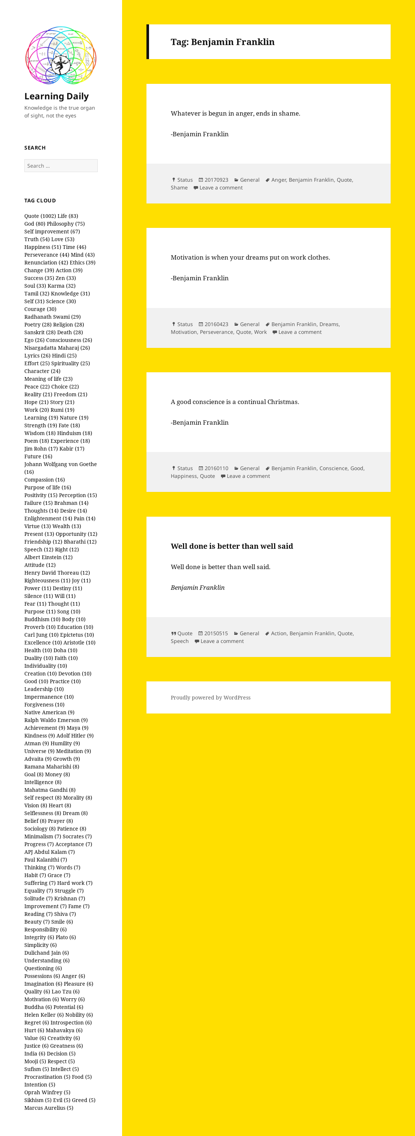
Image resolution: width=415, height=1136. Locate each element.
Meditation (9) (73, 751)
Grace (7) (59, 875)
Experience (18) (70, 440)
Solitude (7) (38, 898)
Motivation (184, 331)
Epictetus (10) (77, 634)
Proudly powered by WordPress (210, 697)
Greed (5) (84, 1100)
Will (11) (65, 595)
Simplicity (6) (40, 944)
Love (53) (63, 239)
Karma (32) (62, 285)
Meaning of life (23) (48, 378)
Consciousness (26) (69, 339)
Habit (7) (35, 875)
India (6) (34, 1053)
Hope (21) (36, 402)
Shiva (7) (65, 913)
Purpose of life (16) (47, 487)
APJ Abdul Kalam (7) (49, 851)
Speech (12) (38, 549)
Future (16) (38, 456)
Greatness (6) (66, 1045)
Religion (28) (68, 324)
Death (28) (70, 332)
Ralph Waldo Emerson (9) (56, 719)
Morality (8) (77, 797)
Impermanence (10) (49, 696)
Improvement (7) (45, 906)
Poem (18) (36, 440)
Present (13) (39, 533)
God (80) (34, 223)
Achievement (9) (44, 727)
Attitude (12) (40, 564)
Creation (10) (40, 673)
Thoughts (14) (41, 510)
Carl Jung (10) (41, 634)
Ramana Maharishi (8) (51, 766)
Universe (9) (39, 751)
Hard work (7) (75, 882)
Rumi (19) (63, 409)
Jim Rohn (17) (41, 448)
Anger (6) (73, 975)
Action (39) (69, 270)
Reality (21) (38, 394)
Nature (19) (74, 417)
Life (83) (68, 215)
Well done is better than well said (232, 546)
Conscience (333, 468)
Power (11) (37, 588)
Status (185, 179)
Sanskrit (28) (40, 332)
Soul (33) (35, 285)
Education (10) (75, 626)
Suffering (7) (40, 882)
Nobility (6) (79, 1014)
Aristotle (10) (79, 642)
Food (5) (82, 1076)
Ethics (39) (83, 262)
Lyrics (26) (37, 355)
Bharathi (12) (80, 541)
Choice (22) (65, 386)
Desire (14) (73, 510)
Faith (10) (66, 657)
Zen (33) (66, 277)
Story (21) (62, 402)
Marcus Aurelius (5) (48, 1107)
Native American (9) (49, 712)
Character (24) (42, 370)
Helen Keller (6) (44, 1014)
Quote (344, 179)
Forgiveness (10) (44, 704)
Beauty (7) (37, 921)
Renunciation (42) (46, 262)
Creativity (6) (64, 1037)
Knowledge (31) (70, 293)
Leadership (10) (44, 688)
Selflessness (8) (42, 813)
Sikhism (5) (38, 1100)
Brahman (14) (71, 502)
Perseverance (216, 331)
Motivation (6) (41, 999)
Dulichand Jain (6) (46, 952)
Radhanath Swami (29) (52, 316)
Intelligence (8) (43, 782)
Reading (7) (38, 913)
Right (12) (67, 549)
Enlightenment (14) (48, 518)
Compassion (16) (44, 479)
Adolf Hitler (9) (75, 735)
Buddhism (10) (42, 619)
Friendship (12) (43, 541)
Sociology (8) (40, 828)
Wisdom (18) (40, 433)
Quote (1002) (40, 215)
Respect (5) (61, 1061)
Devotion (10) (74, 673)
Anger (279, 179)
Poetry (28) (38, 324)
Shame (179, 187)
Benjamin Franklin (311, 179)
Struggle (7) (69, 890)
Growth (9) (66, 758)
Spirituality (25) (70, 363)
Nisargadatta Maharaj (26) (57, 347)
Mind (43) (83, 254)
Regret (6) (36, 1022)
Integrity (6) (39, 937)
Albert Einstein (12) (48, 557)
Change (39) (39, 270)
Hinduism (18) (74, 433)
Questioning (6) (43, 968)
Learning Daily (56, 96)
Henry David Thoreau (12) (57, 572)
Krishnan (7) (69, 898)
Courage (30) (40, 308)
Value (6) (35, 1037)
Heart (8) (60, 805)
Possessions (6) (42, 975)
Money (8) (57, 774)
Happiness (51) (42, 246)
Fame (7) (79, 906)
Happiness (184, 475)
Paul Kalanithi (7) (45, 859)
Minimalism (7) (42, 836)
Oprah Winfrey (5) (47, 1092)
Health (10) (38, 650)
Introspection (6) (71, 1022)
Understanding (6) (47, 960)
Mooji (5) (35, 1061)
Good (356, 468)
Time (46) (74, 246)
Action (279, 633)
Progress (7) (39, 844)
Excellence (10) (43, 642)
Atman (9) (36, 743)
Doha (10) (65, 650)
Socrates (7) (77, 836)
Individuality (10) (45, 665)
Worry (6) (72, 999)
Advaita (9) (38, 758)
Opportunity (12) (76, 533)
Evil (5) (61, 1100)
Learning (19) (41, 417)
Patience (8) (71, 828)
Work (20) (36, 409)
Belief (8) (35, 820)
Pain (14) (85, 518)
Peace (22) (37, 386)
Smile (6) (62, 921)
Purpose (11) (40, 611)
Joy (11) (81, 580)
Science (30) (61, 301)
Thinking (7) (39, 867)
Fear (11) (35, 603)
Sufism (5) (36, 1068)
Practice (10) (65, 681)
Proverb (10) (40, 626)
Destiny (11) (67, 588)
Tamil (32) (36, 293)
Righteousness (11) (47, 580)
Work (260, 331)
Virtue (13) (37, 526)
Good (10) (36, 681)
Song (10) (68, 611)
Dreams (329, 324)
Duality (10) (38, 657)
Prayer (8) (60, 820)
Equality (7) (38, 890)
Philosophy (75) (66, 223)
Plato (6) (66, 937)
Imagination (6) (43, 983)
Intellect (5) (65, 1068)
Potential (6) (68, 1006)
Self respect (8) (43, 797)
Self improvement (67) (52, 231)
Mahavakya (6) (64, 1030)
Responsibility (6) (45, 929)
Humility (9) (65, 743)
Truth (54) (37, 239)
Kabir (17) (71, 448)
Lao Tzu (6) (66, 991)
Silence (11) (38, 595)
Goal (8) (34, 774)
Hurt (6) (34, 1030)
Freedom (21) (70, 394)
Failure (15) (38, 502)
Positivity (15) (41, 495)
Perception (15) (78, 495)
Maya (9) (78, 727)
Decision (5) (61, 1053)
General (250, 179)
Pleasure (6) (78, 983)
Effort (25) (37, 363)
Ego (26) (34, 339)
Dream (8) (75, 813)
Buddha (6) (38, 1006)
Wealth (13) (66, 526)
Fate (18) (69, 425)
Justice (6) (36, 1045)
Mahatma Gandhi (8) (50, 789)
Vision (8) (35, 805)
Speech (180, 640)
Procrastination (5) (47, 1076)
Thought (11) (64, 603)
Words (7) (68, 867)
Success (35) (39, 277)
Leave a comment (221, 187)
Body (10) (74, 619)
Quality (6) (37, 991)
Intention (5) (39, 1084)
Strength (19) (40, 425)
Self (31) (34, 301)
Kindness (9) (39, 735)
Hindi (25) (64, 355)
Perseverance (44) (46, 254)
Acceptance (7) (73, 844)
